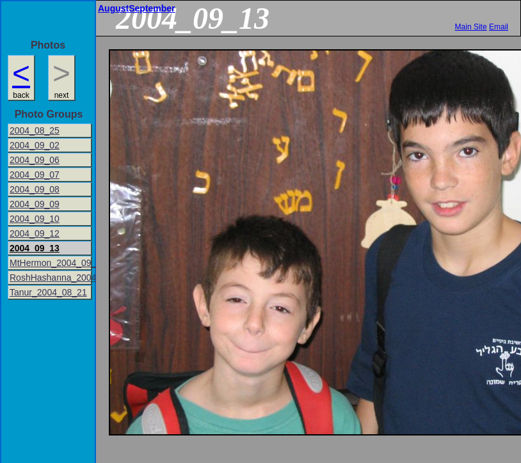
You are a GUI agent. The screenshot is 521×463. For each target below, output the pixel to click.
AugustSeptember (136, 8)
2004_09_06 (35, 160)
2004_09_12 (35, 233)
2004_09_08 (35, 189)
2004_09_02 (35, 145)
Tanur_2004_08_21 (48, 292)
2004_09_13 (35, 248)
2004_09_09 (35, 204)
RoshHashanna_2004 (51, 277)
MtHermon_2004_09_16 (51, 263)
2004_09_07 (35, 174)
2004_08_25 (35, 130)
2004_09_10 (35, 219)
